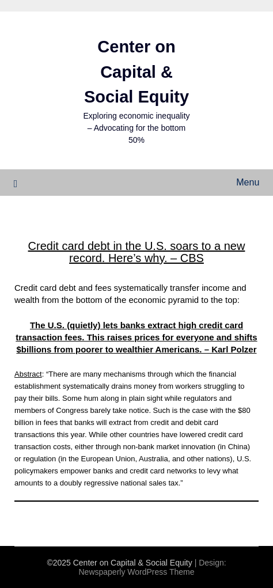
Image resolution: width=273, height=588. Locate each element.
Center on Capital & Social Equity (136, 71)
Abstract (28, 374)
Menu (247, 182)
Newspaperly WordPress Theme (136, 571)
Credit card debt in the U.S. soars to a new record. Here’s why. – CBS (136, 252)
